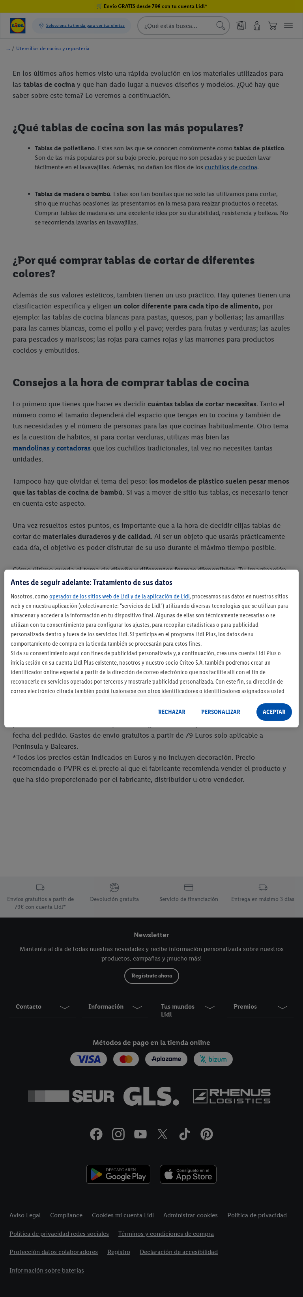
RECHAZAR (171, 712)
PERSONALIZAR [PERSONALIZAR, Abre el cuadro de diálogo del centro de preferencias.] (220, 712)
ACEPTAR (274, 712)
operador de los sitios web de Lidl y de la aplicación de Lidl (119, 596)
